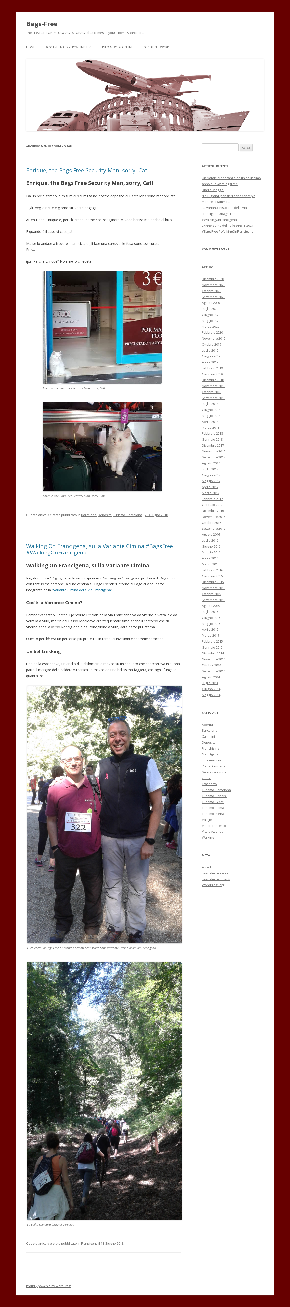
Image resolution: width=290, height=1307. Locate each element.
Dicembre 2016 (213, 510)
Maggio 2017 (211, 481)
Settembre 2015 (213, 600)
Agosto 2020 (211, 303)
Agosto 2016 (211, 534)
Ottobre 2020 (211, 291)
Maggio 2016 (211, 552)
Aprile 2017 (210, 487)
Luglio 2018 (210, 404)
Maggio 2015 (211, 623)
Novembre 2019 (213, 338)
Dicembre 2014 (213, 653)
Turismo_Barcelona (127, 515)
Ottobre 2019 (211, 344)
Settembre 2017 (213, 457)
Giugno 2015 (211, 617)
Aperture (208, 724)
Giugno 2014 (211, 689)
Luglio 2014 (210, 683)
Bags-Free (42, 23)
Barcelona (89, 515)
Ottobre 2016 (211, 522)
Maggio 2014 (211, 695)
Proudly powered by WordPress (48, 1286)
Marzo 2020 (210, 326)
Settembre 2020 (213, 297)
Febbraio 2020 (212, 332)
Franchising (210, 748)
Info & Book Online (117, 47)
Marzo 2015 (210, 635)
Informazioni (211, 760)
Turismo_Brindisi (214, 796)
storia (206, 778)
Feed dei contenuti (216, 873)
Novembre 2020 (213, 285)
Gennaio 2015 (212, 647)
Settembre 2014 (213, 671)
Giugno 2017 (211, 475)
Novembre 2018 (213, 386)
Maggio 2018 (211, 415)
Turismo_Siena (213, 813)
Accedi (207, 867)
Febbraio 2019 (212, 368)
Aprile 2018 (210, 421)
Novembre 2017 (213, 451)
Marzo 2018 (210, 427)
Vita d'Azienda (212, 831)
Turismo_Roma (213, 807)
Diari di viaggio (213, 190)
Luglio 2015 (210, 611)
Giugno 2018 (211, 409)
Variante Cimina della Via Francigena (82, 590)
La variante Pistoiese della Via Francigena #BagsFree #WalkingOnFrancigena (224, 213)
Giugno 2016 (211, 546)
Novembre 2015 (213, 588)
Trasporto (209, 784)
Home (30, 47)
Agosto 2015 (211, 605)
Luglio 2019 (210, 350)
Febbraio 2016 (212, 570)
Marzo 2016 (210, 564)
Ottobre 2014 (211, 665)
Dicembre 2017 (213, 445)
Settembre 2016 (213, 528)
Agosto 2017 (211, 463)
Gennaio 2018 (212, 439)
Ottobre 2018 (211, 392)
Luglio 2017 (210, 469)
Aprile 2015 (210, 629)
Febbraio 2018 (212, 433)
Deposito (105, 515)
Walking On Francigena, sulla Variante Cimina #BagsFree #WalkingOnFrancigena (99, 549)
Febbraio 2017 (212, 499)
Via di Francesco (214, 825)
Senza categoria (214, 772)
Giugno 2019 (211, 356)
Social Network (156, 47)
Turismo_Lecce (213, 802)
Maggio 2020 (211, 320)
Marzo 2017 (210, 493)
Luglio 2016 (210, 540)
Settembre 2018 (213, 398)
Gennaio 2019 (212, 374)
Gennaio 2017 (212, 505)
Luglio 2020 (210, 308)
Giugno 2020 (211, 314)
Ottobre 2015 (211, 594)
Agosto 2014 (211, 677)
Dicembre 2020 (213, 279)
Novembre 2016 (213, 516)
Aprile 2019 (210, 362)
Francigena (89, 1243)
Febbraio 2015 (212, 641)
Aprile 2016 (210, 558)
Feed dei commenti (216, 879)
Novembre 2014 (213, 659)
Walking (208, 837)
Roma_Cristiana (213, 766)
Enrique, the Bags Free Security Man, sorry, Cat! (87, 170)
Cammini (208, 736)
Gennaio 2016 (212, 576)
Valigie (207, 819)
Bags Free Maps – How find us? (68, 47)
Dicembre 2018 (213, 380)
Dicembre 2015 (213, 582)
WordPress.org (213, 885)
